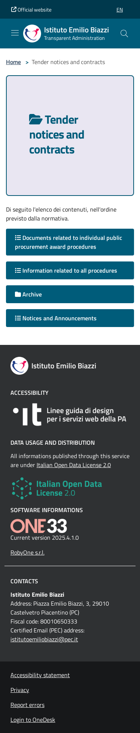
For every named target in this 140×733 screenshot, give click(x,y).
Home (13, 61)
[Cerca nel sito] (124, 33)
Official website (31, 9)
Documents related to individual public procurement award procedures (68, 242)
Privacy (19, 689)
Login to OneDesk (32, 719)
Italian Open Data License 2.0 (74, 464)
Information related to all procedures (66, 270)
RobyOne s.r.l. (27, 552)
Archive (28, 294)
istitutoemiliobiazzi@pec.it (44, 639)
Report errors (27, 704)
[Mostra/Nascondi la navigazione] (14, 32)
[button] (120, 9)
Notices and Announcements (56, 318)
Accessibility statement (40, 674)
